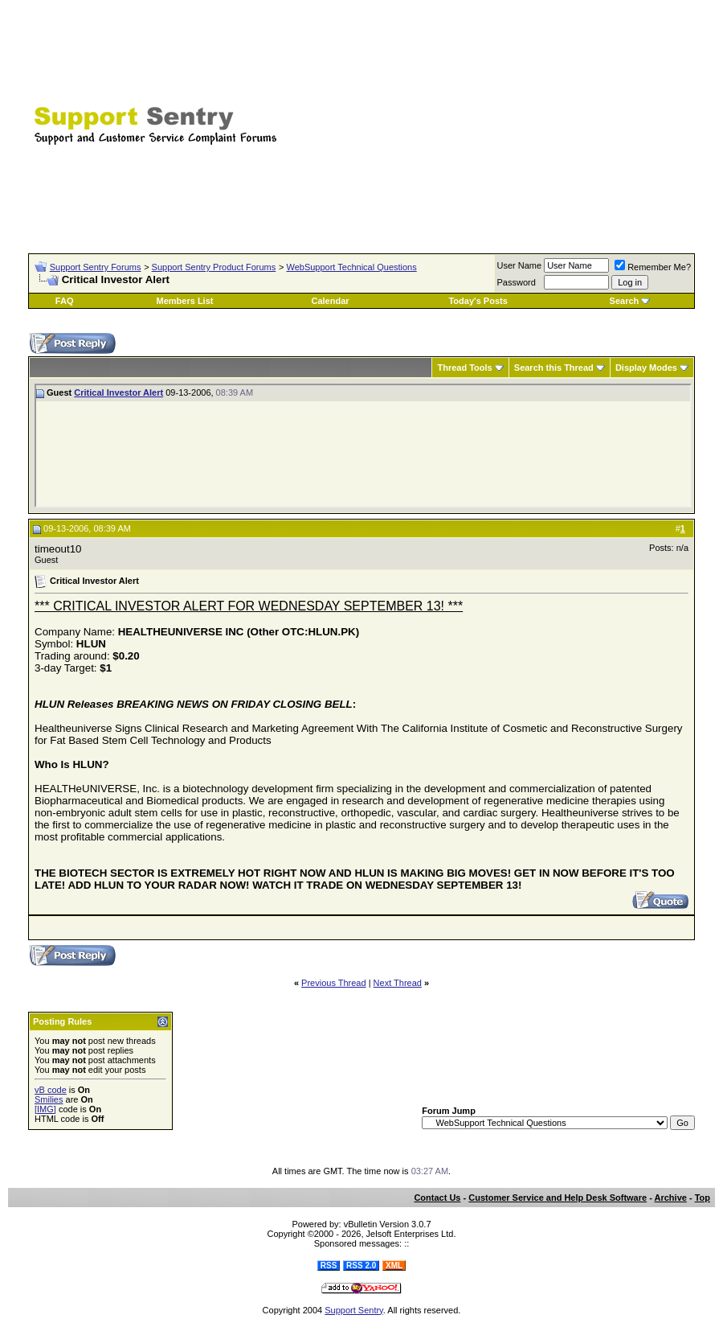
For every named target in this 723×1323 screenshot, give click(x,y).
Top (702, 1197)
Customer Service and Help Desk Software (557, 1197)
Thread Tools (464, 367)
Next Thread (398, 983)
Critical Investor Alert (118, 392)
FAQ (64, 301)
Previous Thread (333, 983)
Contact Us (437, 1197)
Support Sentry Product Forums (214, 267)
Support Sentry (354, 1310)
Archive (671, 1197)
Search (624, 301)
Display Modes (646, 367)
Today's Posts (477, 301)
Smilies (49, 1099)
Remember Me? (653, 267)
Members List (185, 301)
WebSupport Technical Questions (351, 267)
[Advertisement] (526, 116)
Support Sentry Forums (95, 267)
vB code (51, 1090)
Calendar (330, 301)
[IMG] (45, 1109)
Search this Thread (554, 367)
